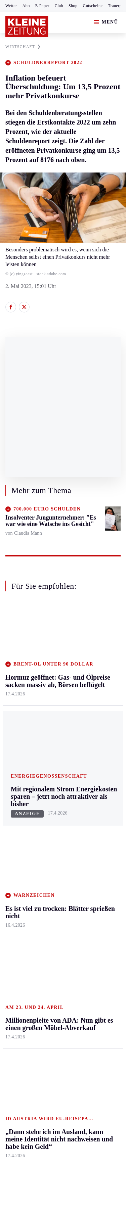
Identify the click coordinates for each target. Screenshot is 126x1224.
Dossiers (91, 904)
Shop (73, 5)
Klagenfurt (55, 653)
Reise (88, 691)
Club (59, 5)
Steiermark (18, 640)
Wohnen (91, 704)
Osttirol (52, 704)
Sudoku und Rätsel (95, 861)
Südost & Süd (20, 750)
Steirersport (18, 804)
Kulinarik (92, 717)
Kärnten (53, 640)
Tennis (12, 843)
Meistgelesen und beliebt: (34, 930)
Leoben (13, 686)
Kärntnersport (20, 817)
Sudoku (52, 856)
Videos (89, 891)
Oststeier (15, 725)
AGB (42, 1030)
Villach (51, 730)
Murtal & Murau (23, 699)
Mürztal (14, 712)
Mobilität (92, 666)
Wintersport (18, 869)
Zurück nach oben (63, 622)
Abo (26, 5)
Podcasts (91, 878)
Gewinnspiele (97, 844)
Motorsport (17, 856)
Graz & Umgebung (17, 669)
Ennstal (13, 653)
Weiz (10, 764)
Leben (89, 640)
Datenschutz (68, 1030)
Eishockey (16, 882)
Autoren (52, 817)
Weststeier (16, 776)
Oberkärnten (57, 691)
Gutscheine (93, 5)
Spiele (50, 843)
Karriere (91, 730)
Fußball (13, 830)
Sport (11, 792)
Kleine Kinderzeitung (97, 828)
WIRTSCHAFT (22, 46)
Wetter (11, 5)
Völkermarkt (57, 743)
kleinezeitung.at (42, 1090)
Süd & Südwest (22, 738)
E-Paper (42, 5)
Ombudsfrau (95, 679)
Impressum (18, 1030)
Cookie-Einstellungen (30, 1067)
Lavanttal (54, 679)
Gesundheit (94, 653)
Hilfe (49, 804)
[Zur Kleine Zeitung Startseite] (26, 26)
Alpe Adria (94, 811)
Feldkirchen (56, 666)
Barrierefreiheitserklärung (36, 1048)
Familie (90, 743)
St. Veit (51, 717)
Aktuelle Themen (92, 795)
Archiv (51, 830)
